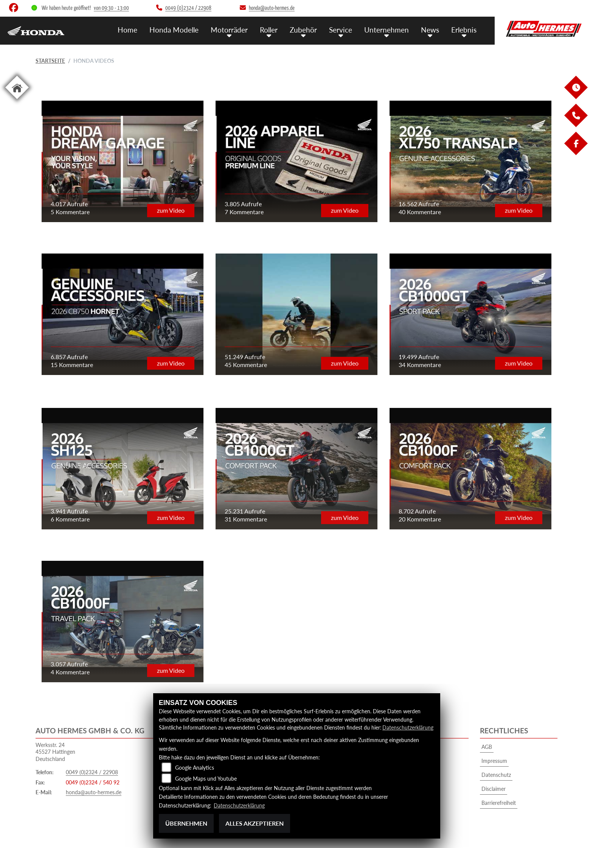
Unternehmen (386, 29)
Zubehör (303, 29)
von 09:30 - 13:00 (111, 8)
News (430, 29)
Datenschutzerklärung (407, 728)
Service (340, 29)
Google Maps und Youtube (206, 779)
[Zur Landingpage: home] (17, 100)
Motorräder (229, 29)
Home (127, 29)
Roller (269, 29)
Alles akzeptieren (254, 823)
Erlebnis (464, 29)
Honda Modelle (174, 29)
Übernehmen (186, 823)
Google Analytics (194, 768)
